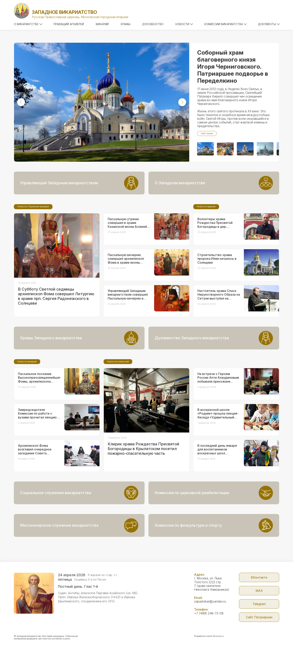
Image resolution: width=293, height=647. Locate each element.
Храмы (126, 24)
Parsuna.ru (218, 636)
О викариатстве (28, 24)
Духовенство (152, 24)
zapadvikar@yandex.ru (210, 601)
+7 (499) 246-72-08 (209, 613)
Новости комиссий (118, 361)
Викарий (102, 24)
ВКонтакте (259, 577)
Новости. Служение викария (33, 206)
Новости (184, 24)
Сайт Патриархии (259, 617)
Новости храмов (206, 206)
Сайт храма (207, 133)
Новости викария (27, 361)
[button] (21, 102)
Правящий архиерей (68, 24)
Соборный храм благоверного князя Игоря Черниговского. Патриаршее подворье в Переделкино (232, 66)
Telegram (259, 604)
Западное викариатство (64, 12)
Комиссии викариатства (225, 24)
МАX (259, 591)
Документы (269, 24)
